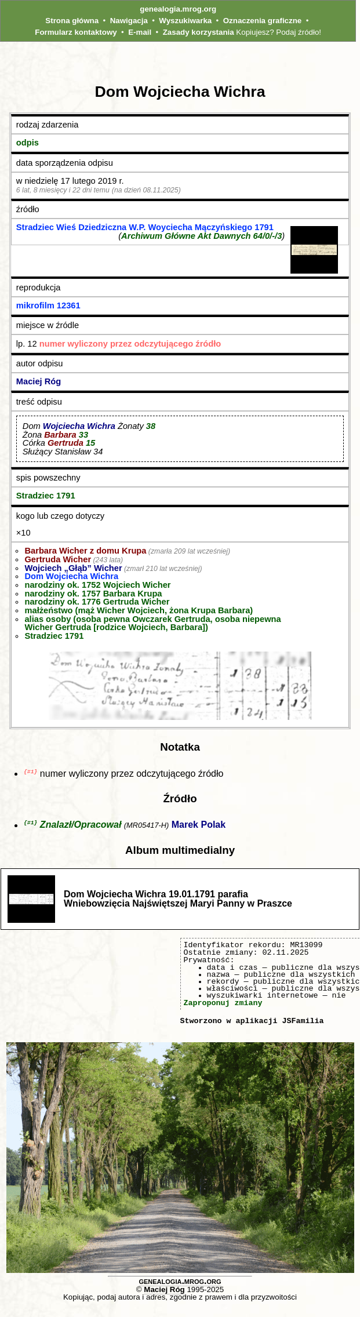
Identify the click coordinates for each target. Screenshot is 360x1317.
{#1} (30, 772)
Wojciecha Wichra (79, 426)
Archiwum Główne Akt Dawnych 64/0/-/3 (201, 236)
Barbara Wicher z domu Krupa (85, 550)
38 (150, 426)
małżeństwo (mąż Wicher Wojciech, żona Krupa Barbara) (138, 610)
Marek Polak (199, 826)
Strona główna (72, 20)
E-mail (139, 32)
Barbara (60, 434)
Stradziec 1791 (45, 495)
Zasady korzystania (198, 32)
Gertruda (65, 443)
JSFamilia (302, 1022)
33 (83, 434)
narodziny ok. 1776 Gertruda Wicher (96, 601)
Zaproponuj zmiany (223, 1004)
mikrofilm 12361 (48, 305)
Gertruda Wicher (57, 559)
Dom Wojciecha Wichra (71, 576)
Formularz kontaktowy (76, 32)
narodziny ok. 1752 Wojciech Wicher (97, 585)
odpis (27, 142)
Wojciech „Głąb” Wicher (73, 568)
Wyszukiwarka (185, 20)
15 (90, 443)
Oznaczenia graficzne (262, 20)
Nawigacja (129, 20)
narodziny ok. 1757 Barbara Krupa (93, 593)
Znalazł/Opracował (80, 826)
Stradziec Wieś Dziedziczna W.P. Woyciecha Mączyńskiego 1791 (145, 227)
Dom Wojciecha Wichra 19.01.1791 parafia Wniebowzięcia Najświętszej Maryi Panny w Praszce (178, 899)
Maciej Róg (38, 381)
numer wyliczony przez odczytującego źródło (130, 343)
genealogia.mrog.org (178, 9)
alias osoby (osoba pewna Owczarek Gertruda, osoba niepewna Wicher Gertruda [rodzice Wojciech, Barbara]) (152, 623)
